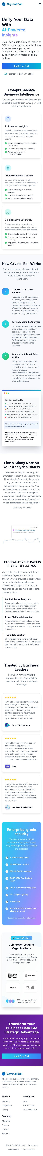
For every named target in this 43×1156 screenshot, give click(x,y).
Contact (5, 1129)
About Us (6, 1121)
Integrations (7, 1105)
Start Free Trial (21, 66)
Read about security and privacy (21, 918)
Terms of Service (28, 1149)
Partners (5, 1133)
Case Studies (29, 1105)
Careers (5, 1125)
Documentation (30, 1109)
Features (5, 1101)
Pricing (5, 1109)
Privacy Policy (13, 1149)
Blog (25, 1101)
